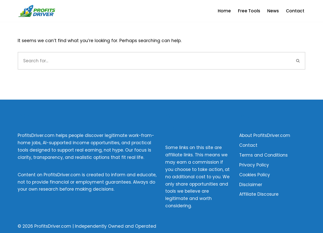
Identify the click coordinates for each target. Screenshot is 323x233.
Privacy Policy (254, 165)
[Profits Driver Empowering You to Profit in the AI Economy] (37, 11)
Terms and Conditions (263, 155)
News (273, 11)
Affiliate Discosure (259, 194)
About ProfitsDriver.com (264, 135)
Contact (295, 11)
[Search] (154, 61)
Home (224, 11)
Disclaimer (250, 185)
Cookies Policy (254, 175)
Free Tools (249, 11)
